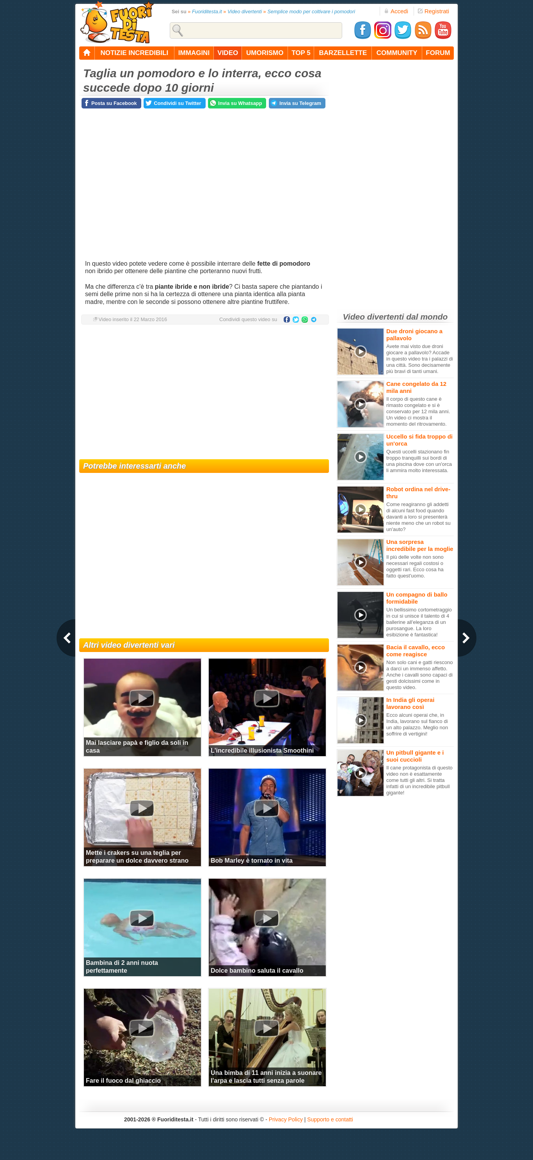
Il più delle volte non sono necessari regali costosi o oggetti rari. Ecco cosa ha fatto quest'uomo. (415, 566)
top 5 (301, 53)
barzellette (343, 53)
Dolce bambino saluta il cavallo (257, 970)
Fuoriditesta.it (207, 11)
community (397, 53)
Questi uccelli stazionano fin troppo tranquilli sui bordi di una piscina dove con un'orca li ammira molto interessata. (419, 461)
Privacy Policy (286, 1119)
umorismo (264, 53)
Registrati (433, 11)
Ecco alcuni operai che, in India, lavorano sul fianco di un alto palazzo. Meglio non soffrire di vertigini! (417, 724)
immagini (194, 53)
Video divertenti (244, 11)
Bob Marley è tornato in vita (252, 860)
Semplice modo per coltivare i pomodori (311, 11)
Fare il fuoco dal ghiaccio (123, 1080)
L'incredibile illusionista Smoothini (262, 750)
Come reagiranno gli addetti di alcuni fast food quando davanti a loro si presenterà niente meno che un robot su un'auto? (418, 516)
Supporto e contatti (330, 1119)
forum (438, 53)
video (227, 53)
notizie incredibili (134, 53)
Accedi (396, 11)
